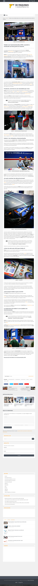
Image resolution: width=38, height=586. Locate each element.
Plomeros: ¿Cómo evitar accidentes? (14, 526)
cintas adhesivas (25, 106)
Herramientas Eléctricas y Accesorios (10, 480)
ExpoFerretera (30, 305)
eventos (31, 379)
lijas (28, 54)
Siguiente (28, 387)
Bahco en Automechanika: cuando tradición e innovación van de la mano (13, 389)
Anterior (10, 387)
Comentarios (13, 519)
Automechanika (10, 51)
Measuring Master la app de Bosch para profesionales (8, 404)
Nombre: (5, 447)
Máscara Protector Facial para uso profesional (16, 530)
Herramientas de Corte (8, 477)
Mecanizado (6, 484)
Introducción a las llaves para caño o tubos (15, 540)
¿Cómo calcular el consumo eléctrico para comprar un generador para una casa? (16, 499)
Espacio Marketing (31, 580)
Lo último (5, 519)
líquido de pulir (6, 134)
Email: (5, 451)
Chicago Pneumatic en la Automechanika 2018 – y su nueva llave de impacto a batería (25, 389)
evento (31, 84)
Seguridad (6, 489)
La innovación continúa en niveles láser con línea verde (29, 404)
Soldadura (6, 490)
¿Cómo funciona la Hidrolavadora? (10, 504)
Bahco (7, 322)
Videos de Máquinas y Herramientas (10, 492)
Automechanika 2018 (11, 379)
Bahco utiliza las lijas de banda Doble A (13, 324)
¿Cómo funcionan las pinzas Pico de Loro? (15, 536)
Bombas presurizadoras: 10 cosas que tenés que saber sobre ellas (14, 498)
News (5, 486)
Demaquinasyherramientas (17, 83)
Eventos (6, 476)
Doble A (28, 379)
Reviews (6, 487)
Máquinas (6, 483)
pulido (13, 184)
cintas (18, 91)
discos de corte (24, 91)
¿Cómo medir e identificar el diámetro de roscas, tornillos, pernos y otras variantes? (17, 502)
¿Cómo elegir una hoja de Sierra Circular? (11, 501)
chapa (5, 182)
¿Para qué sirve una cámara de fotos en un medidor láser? (19, 404)
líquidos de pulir (28, 93)
